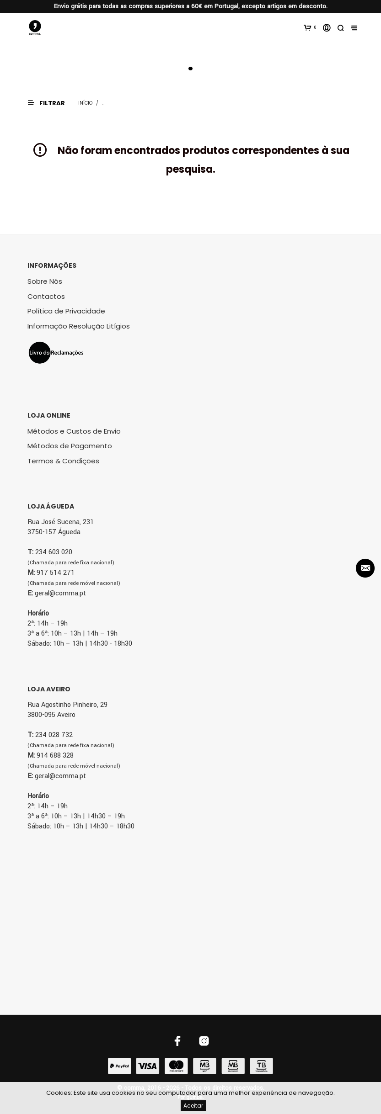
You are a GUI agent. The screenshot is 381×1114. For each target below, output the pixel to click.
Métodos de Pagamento (69, 446)
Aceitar (193, 1105)
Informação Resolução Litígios (78, 326)
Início (85, 103)
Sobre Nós (44, 281)
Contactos (46, 296)
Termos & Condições (63, 461)
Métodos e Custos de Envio (74, 431)
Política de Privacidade (66, 311)
